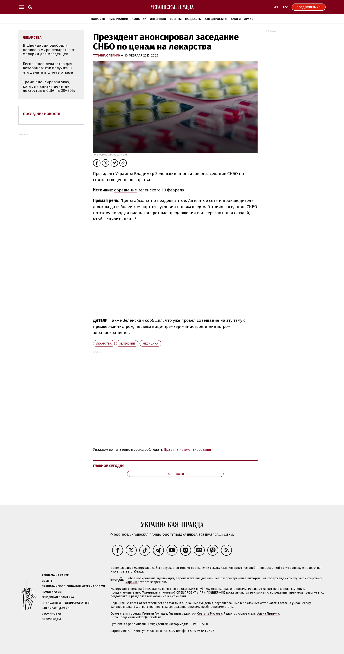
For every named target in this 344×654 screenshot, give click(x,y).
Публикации (118, 19)
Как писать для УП (56, 608)
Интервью (158, 19)
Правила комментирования (187, 449)
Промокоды (51, 619)
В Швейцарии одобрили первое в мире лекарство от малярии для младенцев (49, 49)
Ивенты (176, 19)
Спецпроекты (216, 19)
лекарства (103, 343)
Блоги (236, 19)
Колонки (139, 19)
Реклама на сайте (55, 575)
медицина (150, 343)
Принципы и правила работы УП (66, 602)
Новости (98, 19)
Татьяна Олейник (107, 55)
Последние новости (41, 114)
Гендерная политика (58, 597)
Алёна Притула (268, 613)
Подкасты (193, 19)
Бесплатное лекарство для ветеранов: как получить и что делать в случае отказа (48, 68)
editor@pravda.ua (148, 617)
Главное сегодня (108, 466)
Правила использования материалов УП (73, 586)
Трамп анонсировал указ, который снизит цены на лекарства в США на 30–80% (49, 86)
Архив (248, 19)
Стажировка (51, 613)
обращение (125, 190)
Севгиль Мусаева (209, 613)
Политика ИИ (52, 591)
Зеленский (127, 343)
